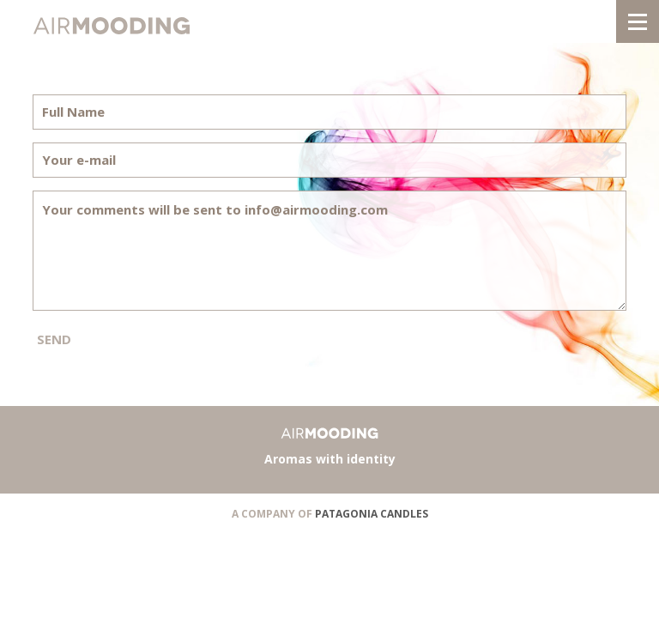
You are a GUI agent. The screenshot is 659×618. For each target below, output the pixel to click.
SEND (54, 339)
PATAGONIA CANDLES (371, 513)
